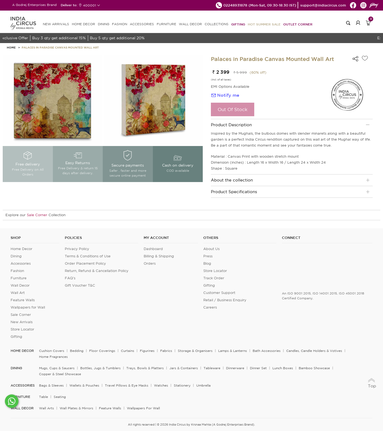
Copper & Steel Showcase (60, 373)
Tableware (212, 368)
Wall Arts (46, 408)
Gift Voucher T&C (80, 285)
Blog (207, 263)
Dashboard (153, 249)
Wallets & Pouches (84, 385)
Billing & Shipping (159, 256)
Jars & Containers (183, 368)
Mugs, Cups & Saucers (57, 368)
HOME (11, 47)
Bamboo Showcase (314, 368)
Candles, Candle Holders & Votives (314, 350)
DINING (103, 24)
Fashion (17, 271)
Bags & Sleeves (51, 385)
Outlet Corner (298, 24)
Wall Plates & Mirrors (76, 408)
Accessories (21, 263)
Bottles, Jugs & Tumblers (100, 368)
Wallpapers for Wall (28, 307)
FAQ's (70, 278)
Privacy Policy (77, 249)
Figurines (147, 350)
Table (43, 396)
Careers (210, 307)
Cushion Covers (51, 350)
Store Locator (22, 329)
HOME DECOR (83, 24)
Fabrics (166, 350)
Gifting (238, 24)
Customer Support (219, 293)
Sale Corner (37, 215)
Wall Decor (20, 285)
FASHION (119, 24)
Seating (60, 396)
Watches (161, 385)
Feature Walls (23, 300)
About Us (211, 249)
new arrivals (56, 24)
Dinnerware (235, 368)
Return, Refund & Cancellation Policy (96, 271)
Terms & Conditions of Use (88, 256)
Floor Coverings (102, 350)
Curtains (127, 350)
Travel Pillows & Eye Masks (126, 385)
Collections (216, 24)
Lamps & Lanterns (232, 350)
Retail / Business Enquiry (224, 300)
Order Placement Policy (85, 263)
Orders (150, 263)
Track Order (213, 278)
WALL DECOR (190, 24)
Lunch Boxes (282, 368)
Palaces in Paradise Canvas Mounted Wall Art (60, 47)
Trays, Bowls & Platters (145, 368)
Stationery (182, 385)
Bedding (76, 350)
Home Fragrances (53, 356)
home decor (22, 350)
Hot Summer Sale (264, 24)
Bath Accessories (267, 350)
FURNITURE (166, 24)
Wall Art (18, 293)
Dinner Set (258, 368)
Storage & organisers (195, 350)
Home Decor (21, 249)
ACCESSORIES (142, 24)
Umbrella (203, 385)
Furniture (19, 278)
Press (208, 256)
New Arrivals (22, 322)
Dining (16, 256)
